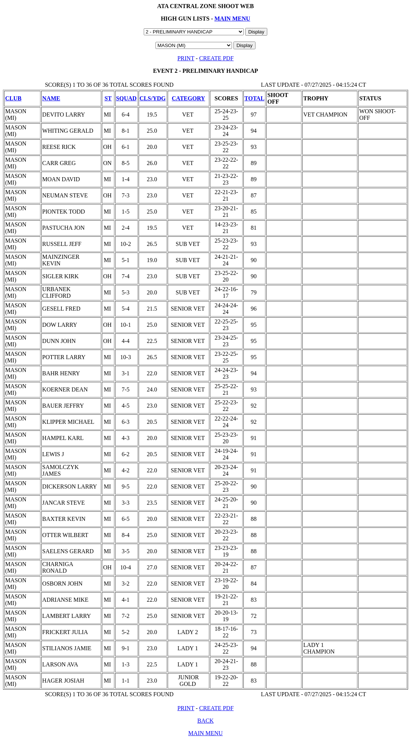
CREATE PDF (216, 58)
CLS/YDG (153, 98)
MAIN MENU (232, 18)
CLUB (13, 98)
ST (108, 98)
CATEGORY (188, 98)
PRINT (185, 58)
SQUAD (126, 98)
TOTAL (254, 98)
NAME (51, 98)
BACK (205, 721)
